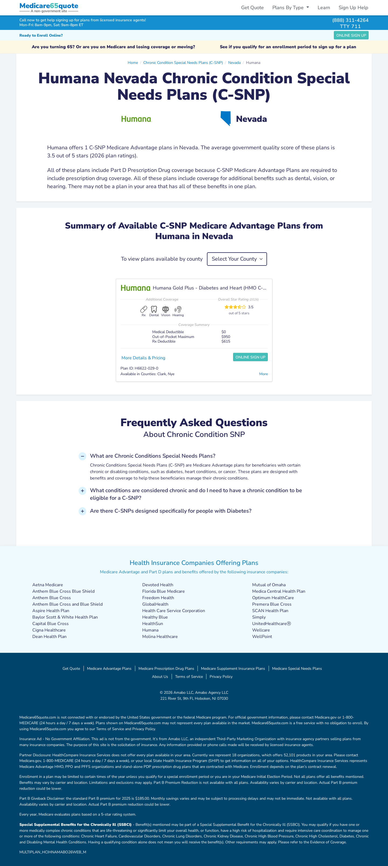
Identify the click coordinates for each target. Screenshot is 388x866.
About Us (160, 676)
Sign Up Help (353, 7)
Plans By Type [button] (288, 7)
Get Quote (252, 7)
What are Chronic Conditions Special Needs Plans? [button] (152, 456)
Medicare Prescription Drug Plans (166, 668)
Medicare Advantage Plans (109, 668)
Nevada (234, 62)
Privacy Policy (221, 676)
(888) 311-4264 (350, 20)
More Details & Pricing (143, 358)
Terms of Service (189, 676)
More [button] (263, 374)
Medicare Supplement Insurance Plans (233, 668)
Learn (324, 7)
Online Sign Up (351, 35)
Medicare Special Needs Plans (297, 668)
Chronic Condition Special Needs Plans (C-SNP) (183, 62)
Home (133, 62)
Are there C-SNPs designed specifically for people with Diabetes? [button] (170, 511)
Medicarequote (48, 6)
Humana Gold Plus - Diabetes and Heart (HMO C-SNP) (213, 288)
